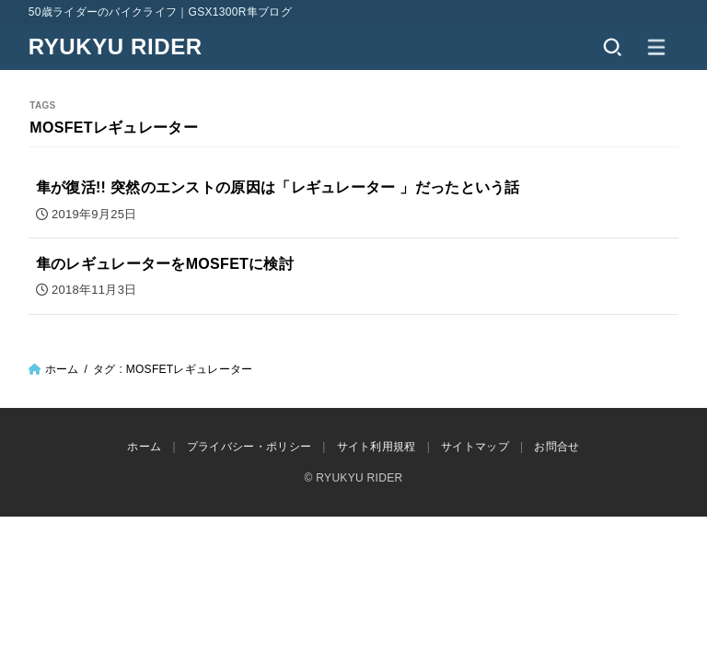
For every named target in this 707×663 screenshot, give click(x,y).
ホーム (62, 369)
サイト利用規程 (376, 446)
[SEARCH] (612, 47)
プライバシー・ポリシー (249, 446)
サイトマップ (475, 446)
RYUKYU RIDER (116, 46)
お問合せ (556, 446)
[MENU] (656, 47)
